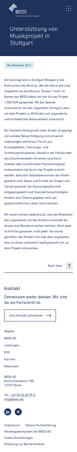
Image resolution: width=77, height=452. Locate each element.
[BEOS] (22, 8)
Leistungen (11, 345)
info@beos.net (14, 399)
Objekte (9, 331)
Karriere (9, 359)
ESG (7, 352)
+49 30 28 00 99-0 (22, 395)
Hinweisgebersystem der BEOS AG (27, 431)
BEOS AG (10, 338)
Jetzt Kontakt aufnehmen (30, 315)
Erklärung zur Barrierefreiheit (24, 444)
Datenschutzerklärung (40, 425)
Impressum (12, 425)
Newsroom (11, 366)
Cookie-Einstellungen (18, 438)
